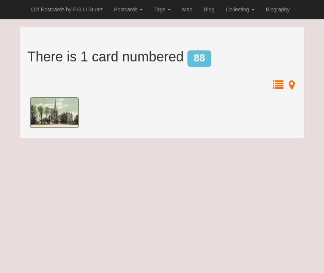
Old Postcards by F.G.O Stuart (66, 9)
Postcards (128, 9)
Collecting (240, 9)
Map (187, 9)
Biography (278, 9)
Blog (209, 9)
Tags (162, 9)
